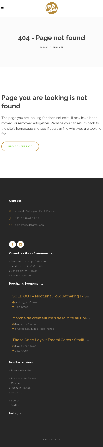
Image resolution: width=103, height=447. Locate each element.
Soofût (15, 400)
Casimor (16, 383)
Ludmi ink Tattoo (21, 387)
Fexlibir (15, 405)
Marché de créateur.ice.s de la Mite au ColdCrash (55, 318)
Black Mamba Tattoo (23, 378)
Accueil (44, 47)
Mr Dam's (16, 392)
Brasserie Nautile (21, 370)
